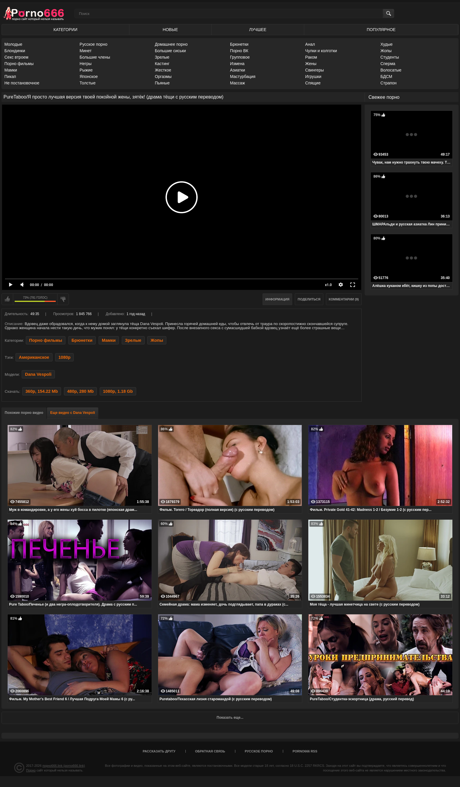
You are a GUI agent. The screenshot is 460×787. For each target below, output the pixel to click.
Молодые (13, 44)
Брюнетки (239, 44)
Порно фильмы (19, 63)
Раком (311, 57)
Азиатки (237, 70)
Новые (170, 29)
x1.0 (328, 285)
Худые (386, 44)
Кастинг (162, 63)
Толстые (87, 83)
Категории (65, 29)
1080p (64, 357)
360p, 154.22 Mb (42, 391)
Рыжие (86, 70)
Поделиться (309, 299)
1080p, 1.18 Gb (118, 391)
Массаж (237, 83)
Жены (310, 63)
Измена (237, 63)
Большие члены (95, 57)
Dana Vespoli (38, 374)
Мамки (10, 70)
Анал (310, 44)
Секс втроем (16, 57)
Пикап (10, 76)
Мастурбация (243, 76)
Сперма (387, 63)
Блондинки (14, 50)
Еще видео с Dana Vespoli (72, 413)
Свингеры (314, 70)
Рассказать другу (159, 751)
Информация (277, 299)
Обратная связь (210, 751)
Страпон (388, 83)
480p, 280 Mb (80, 391)
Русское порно (93, 44)
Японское (89, 76)
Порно (30, 770)
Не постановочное (21, 83)
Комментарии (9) (344, 299)
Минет (86, 50)
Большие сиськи (170, 50)
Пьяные (162, 83)
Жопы (386, 50)
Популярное (381, 29)
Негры (86, 63)
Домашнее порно (171, 44)
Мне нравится (7, 299)
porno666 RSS (304, 751)
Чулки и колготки (321, 50)
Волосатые (391, 70)
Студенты (389, 57)
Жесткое (163, 70)
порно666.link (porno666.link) (64, 765)
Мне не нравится (63, 299)
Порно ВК (239, 50)
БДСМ (386, 76)
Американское (34, 357)
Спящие (312, 83)
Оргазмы (163, 76)
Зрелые (162, 57)
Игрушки (313, 76)
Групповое (240, 57)
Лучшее (257, 29)
